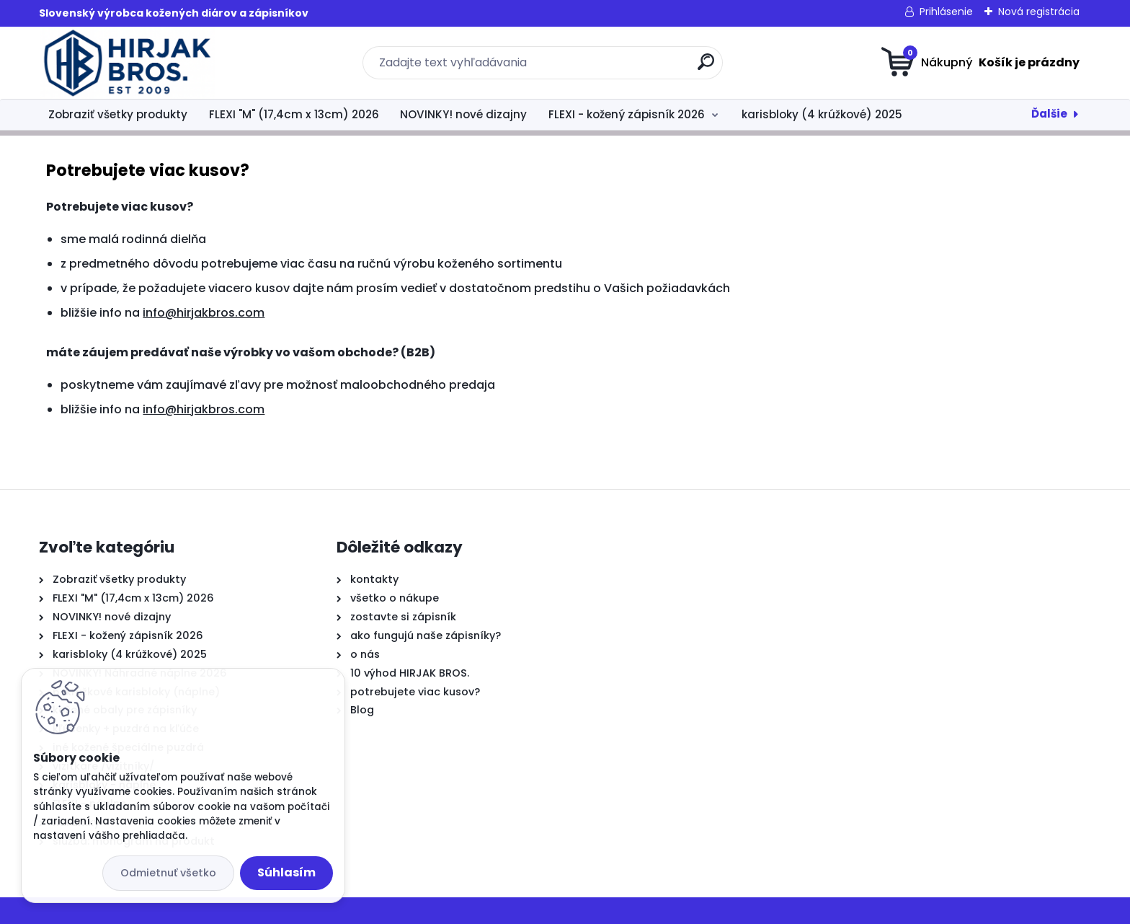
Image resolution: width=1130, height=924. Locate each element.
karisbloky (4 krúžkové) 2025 (822, 114)
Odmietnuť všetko (168, 873)
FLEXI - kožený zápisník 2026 (626, 114)
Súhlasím (286, 872)
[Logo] (127, 63)
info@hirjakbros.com (203, 312)
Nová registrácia (1039, 11)
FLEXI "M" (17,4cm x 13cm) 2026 (294, 114)
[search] (706, 67)
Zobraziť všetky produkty (117, 114)
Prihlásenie (946, 11)
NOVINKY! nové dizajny (463, 114)
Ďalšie (1049, 113)
